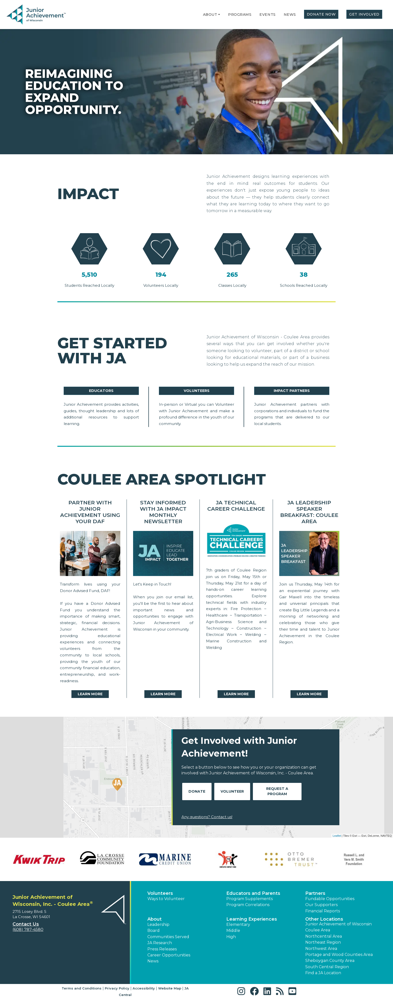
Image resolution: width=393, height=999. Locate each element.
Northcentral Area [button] (323, 936)
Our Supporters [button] (321, 904)
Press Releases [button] (162, 949)
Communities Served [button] (168, 936)
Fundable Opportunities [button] (329, 898)
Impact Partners (292, 390)
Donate (196, 791)
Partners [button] (315, 893)
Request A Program (277, 791)
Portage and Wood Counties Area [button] (339, 954)
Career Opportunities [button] (168, 955)
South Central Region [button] (327, 966)
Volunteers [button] (160, 893)
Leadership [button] (158, 924)
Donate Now (321, 14)
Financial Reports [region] (322, 911)
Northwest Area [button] (321, 948)
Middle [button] (233, 930)
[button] (219, 14)
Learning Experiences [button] (251, 919)
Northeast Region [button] (323, 942)
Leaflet (337, 835)
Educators (101, 390)
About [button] (154, 919)
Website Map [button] (169, 988)
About (210, 14)
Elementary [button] (238, 924)
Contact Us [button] (26, 924)
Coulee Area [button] (317, 930)
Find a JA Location (323, 972)
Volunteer (232, 791)
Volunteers (197, 390)
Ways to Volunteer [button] (166, 898)
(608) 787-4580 (28, 929)
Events (267, 14)
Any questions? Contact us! (206, 816)
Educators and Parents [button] (253, 893)
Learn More (90, 694)
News (290, 14)
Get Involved (364, 14)
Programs (239, 14)
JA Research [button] (159, 942)
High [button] (231, 936)
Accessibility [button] (144, 988)
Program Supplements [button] (249, 898)
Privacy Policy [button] (117, 988)
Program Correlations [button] (247, 904)
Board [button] (153, 930)
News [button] (152, 961)
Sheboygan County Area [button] (329, 960)
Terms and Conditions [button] (82, 988)
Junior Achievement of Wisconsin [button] (338, 924)
